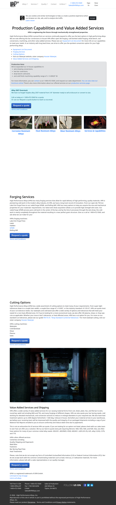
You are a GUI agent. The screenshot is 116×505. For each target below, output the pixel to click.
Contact (53, 4)
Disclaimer (32, 502)
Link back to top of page (18, 476)
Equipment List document (72, 41)
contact (37, 81)
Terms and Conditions (19, 109)
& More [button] (62, 4)
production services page (80, 83)
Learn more (30, 20)
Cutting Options (19, 54)
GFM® (12, 228)
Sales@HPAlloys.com (76, 5)
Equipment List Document (22, 49)
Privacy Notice (61, 502)
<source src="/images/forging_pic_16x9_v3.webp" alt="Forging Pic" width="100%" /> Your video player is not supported (58, 164)
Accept (92, 18)
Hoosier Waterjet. (50, 56)
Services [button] (34, 4)
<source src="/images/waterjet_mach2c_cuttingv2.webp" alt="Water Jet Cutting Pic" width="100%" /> (58, 270)
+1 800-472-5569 (76, 3)
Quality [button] (43, 4)
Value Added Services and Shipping (26, 59)
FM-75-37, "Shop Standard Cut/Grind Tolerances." (61, 318)
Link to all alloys (15, 478)
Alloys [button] (24, 4)
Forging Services (19, 52)
